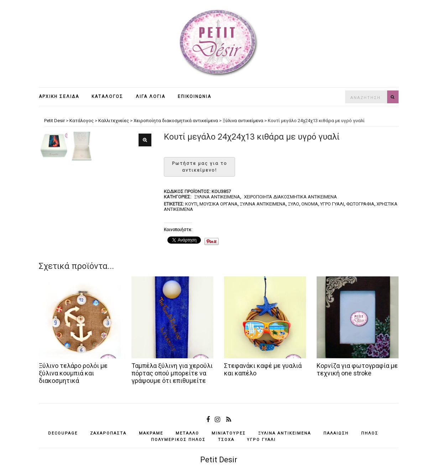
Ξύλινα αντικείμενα (217, 196)
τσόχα (226, 439)
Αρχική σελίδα (59, 96)
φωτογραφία (360, 204)
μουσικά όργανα (218, 204)
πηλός (369, 433)
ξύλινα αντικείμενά (263, 204)
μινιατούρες (229, 433)
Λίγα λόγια (150, 96)
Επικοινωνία (194, 96)
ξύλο (293, 204)
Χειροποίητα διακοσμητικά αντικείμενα (290, 196)
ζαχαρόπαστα (108, 433)
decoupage (63, 433)
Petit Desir (218, 459)
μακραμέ (151, 433)
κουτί (191, 204)
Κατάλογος (107, 96)
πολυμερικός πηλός (178, 439)
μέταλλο (187, 433)
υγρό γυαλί (332, 204)
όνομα (309, 204)
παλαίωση (336, 433)
